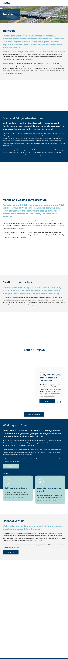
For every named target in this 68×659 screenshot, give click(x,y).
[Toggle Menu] (65, 3)
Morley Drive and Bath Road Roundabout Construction (50, 378)
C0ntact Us (10, 552)
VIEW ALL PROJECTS (34, 414)
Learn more (11, 466)
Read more (47, 401)
